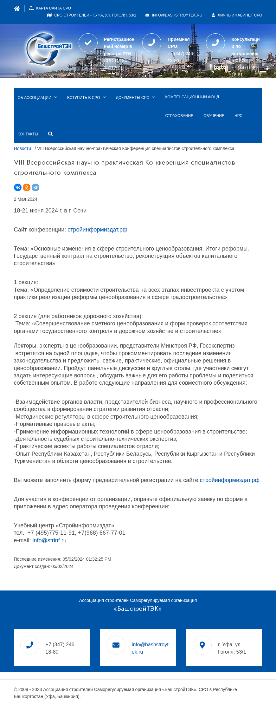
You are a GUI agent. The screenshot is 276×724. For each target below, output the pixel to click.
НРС (238, 116)
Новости (22, 148)
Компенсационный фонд (192, 97)
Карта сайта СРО (53, 8)
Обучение (213, 116)
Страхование (179, 116)
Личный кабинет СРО (237, 15)
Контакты (28, 134)
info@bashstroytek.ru (177, 15)
